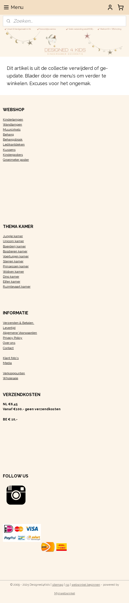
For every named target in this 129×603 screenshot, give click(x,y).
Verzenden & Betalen (18, 323)
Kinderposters (13, 155)
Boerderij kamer (14, 246)
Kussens (9, 150)
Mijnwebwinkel (64, 593)
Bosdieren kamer (15, 251)
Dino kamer (11, 276)
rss (67, 584)
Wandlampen (12, 124)
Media (7, 363)
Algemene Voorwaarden (20, 333)
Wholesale (10, 378)
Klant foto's (11, 358)
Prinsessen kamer (16, 266)
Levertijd (9, 328)
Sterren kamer (13, 261)
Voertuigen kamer (16, 256)
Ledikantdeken (14, 144)
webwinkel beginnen (86, 584)
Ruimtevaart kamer (16, 286)
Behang (8, 134)
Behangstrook (13, 139)
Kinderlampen (13, 119)
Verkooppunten (14, 373)
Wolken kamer (13, 271)
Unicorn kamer (13, 241)
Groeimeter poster (16, 160)
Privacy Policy (12, 338)
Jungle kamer (13, 236)
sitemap (57, 584)
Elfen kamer (11, 281)
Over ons (9, 343)
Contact (8, 348)
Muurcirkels (11, 129)
